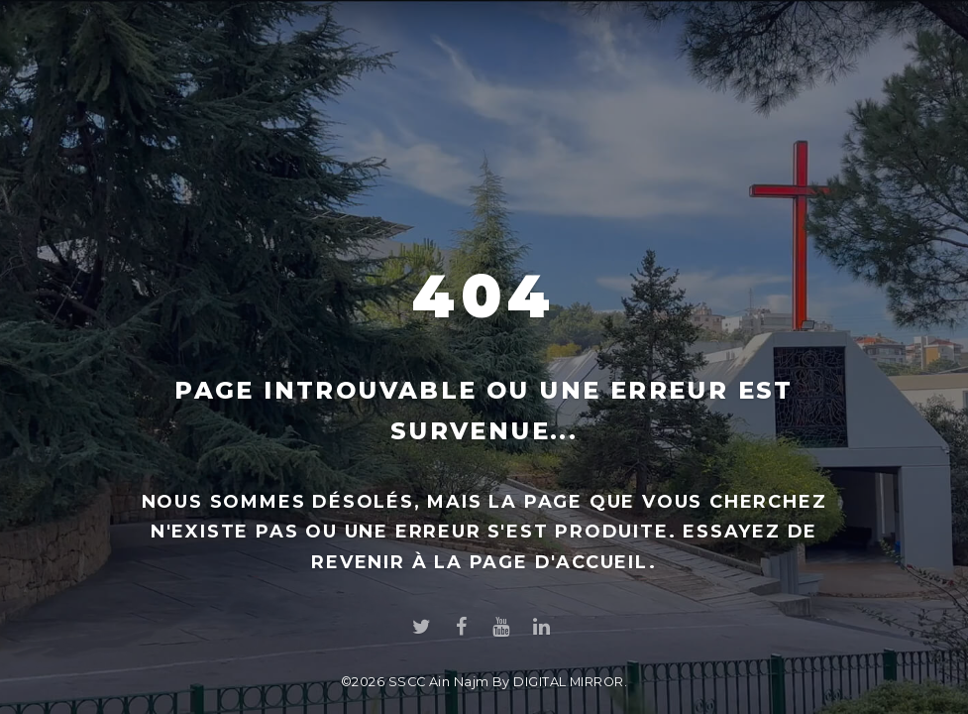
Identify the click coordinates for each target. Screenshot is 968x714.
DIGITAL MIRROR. (570, 681)
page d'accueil (559, 562)
